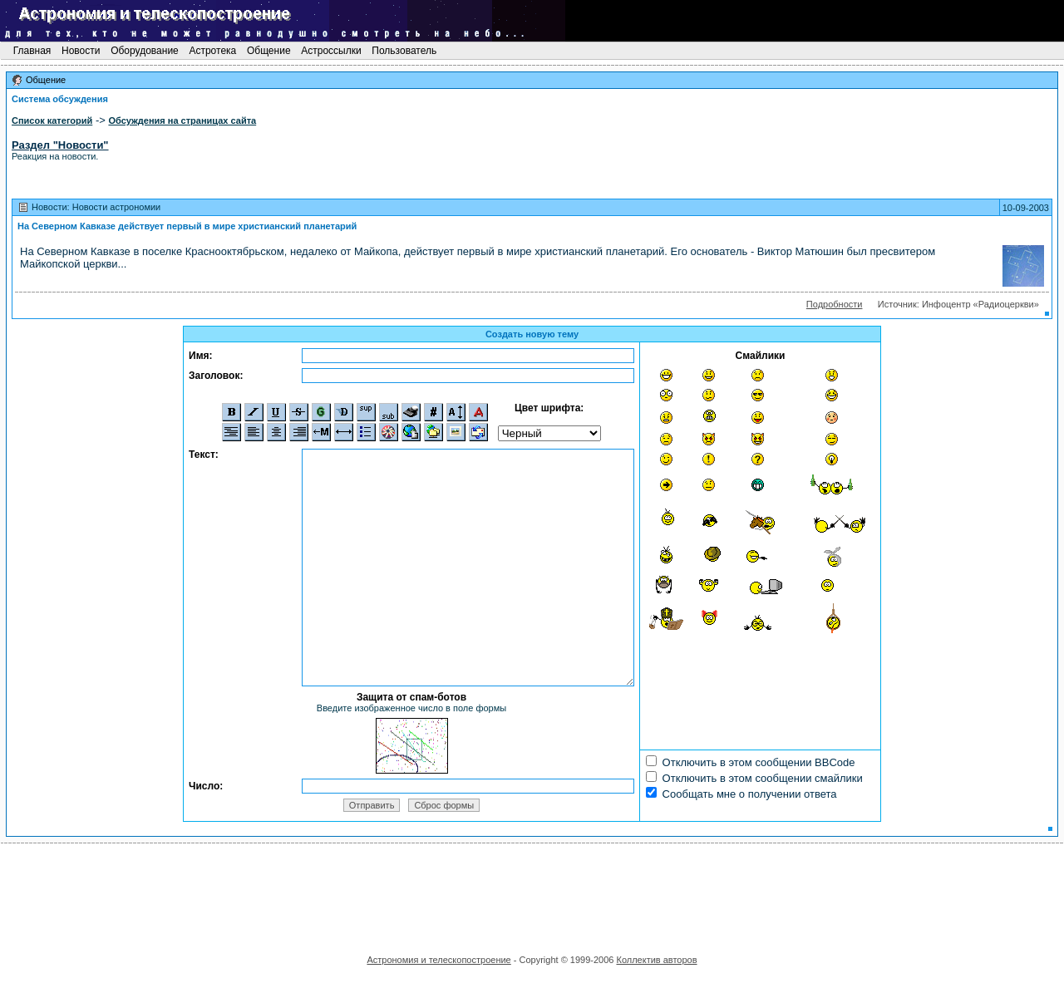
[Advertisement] (532, 893)
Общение (268, 51)
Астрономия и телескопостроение (438, 960)
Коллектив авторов (656, 960)
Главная (31, 51)
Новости (81, 51)
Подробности (834, 304)
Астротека (212, 51)
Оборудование (144, 51)
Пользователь (404, 51)
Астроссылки (331, 51)
